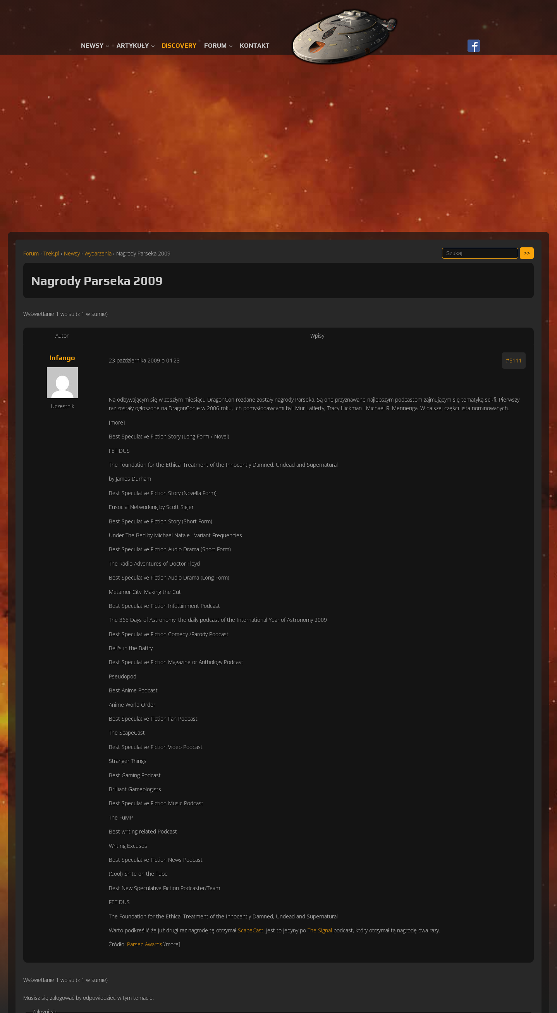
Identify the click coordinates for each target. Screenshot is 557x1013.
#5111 (514, 360)
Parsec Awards (144, 944)
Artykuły (133, 45)
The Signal (320, 930)
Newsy (92, 45)
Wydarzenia (98, 253)
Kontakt (255, 45)
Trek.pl (51, 253)
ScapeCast (250, 930)
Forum (215, 45)
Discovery (179, 45)
